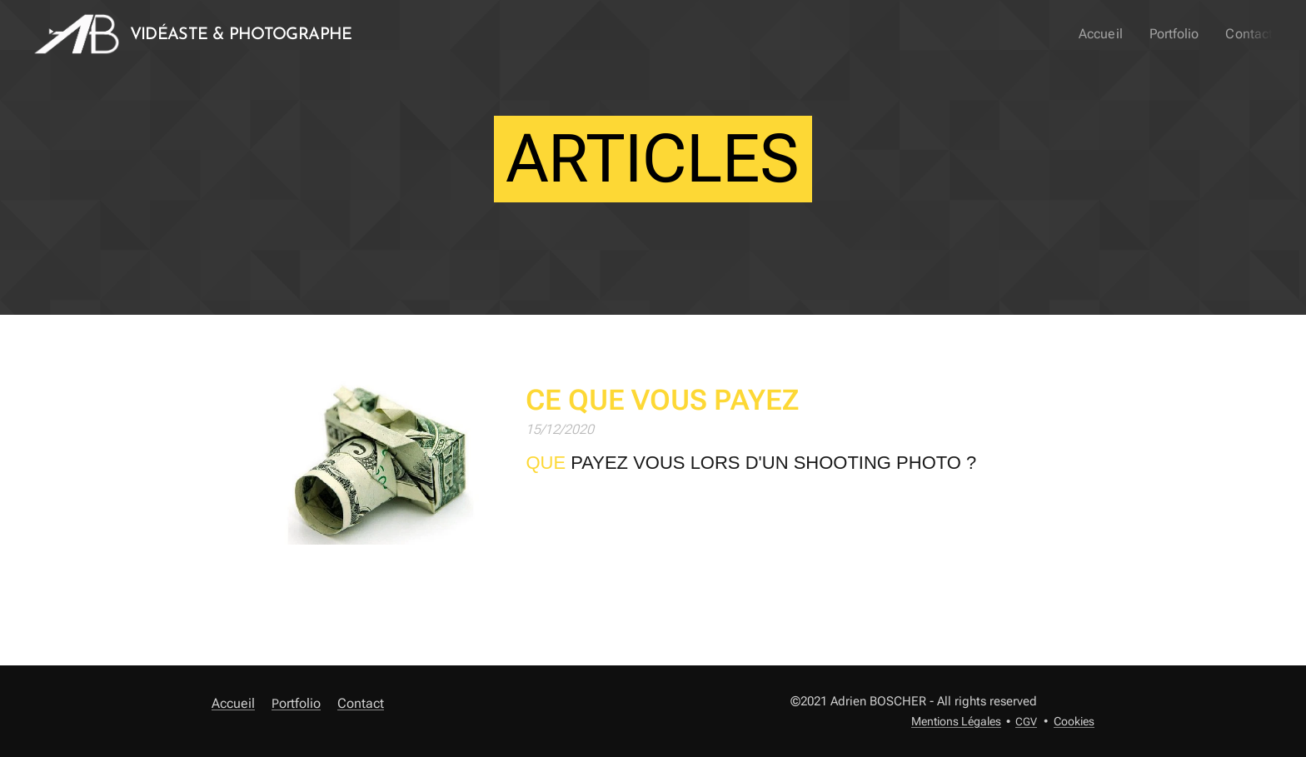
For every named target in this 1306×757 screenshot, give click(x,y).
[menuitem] (1112, 34)
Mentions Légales (956, 721)
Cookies (1074, 721)
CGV (1026, 721)
